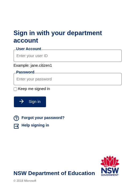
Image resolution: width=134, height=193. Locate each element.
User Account (28, 49)
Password (25, 72)
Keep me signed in (34, 89)
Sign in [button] (30, 101)
